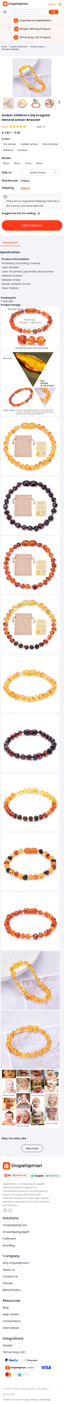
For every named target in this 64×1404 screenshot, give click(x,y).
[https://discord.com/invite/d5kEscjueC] (10, 1210)
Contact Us (10, 1276)
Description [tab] (10, 242)
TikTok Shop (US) (14, 1352)
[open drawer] (59, 4)
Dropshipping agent (16, 1232)
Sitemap (45, 1399)
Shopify (8, 1345)
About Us (9, 1270)
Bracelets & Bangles (10, 49)
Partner (8, 1283)
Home (4, 46)
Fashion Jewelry (38, 46)
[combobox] (35, 173)
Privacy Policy (29, 1399)
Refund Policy (12, 1290)
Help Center (11, 1314)
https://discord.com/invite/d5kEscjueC (10, 1210)
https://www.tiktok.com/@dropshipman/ (5, 1210)
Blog (6, 1308)
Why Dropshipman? (16, 1263)
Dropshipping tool (15, 1225)
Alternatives (11, 1328)
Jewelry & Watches (18, 46)
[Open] (55, 172)
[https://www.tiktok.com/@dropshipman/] (5, 1210)
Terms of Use (11, 1399)
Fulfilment (9, 1239)
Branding (9, 1245)
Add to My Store (32, 225)
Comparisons (12, 1321)
